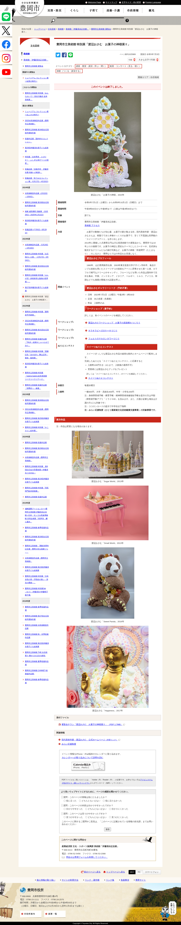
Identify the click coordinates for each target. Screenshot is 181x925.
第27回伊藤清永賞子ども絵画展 (36, 289)
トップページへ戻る (115, 872)
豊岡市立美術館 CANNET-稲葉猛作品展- (36, 672)
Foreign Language (153, 2)
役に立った (71, 801)
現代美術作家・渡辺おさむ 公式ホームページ (91, 740)
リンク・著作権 (92, 880)
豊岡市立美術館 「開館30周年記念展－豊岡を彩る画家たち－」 (37, 549)
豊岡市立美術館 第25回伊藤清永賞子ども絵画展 (37, 420)
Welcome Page (94, 2)
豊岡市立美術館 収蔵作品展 (36, 442)
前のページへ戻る (92, 872)
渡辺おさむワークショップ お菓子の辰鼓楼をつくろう (114, 323)
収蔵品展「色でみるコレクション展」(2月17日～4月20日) (36, 180)
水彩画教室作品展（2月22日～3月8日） (36, 195)
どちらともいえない (91, 801)
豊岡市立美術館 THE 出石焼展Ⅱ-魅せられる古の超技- (36, 654)
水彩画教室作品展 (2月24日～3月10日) (36, 246)
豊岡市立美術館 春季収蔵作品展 (37, 529)
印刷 (130, 60)
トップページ (40, 29)
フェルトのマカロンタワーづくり (103, 339)
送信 (107, 829)
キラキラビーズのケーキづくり (102, 331)
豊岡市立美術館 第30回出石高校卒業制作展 (37, 402)
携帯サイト (140, 880)
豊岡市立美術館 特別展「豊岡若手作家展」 (37, 313)
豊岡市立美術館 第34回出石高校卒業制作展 (37, 131)
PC (139, 872)
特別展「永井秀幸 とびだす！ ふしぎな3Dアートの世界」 (37, 160)
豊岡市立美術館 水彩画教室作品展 (37, 626)
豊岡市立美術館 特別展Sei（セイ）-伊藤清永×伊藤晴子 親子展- (36, 591)
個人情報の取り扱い (46, 880)
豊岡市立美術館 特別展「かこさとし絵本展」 (37, 429)
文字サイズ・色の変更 (131, 2)
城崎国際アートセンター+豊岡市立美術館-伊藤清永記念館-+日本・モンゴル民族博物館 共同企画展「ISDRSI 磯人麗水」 (36, 515)
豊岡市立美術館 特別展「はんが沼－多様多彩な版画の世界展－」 (37, 278)
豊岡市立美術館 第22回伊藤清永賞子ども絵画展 (37, 645)
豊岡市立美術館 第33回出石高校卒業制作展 (37, 204)
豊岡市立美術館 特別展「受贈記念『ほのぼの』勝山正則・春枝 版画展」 (37, 354)
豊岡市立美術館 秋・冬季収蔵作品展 (37, 636)
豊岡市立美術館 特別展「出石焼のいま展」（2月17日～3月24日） (37, 257)
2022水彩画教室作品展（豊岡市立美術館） (37, 322)
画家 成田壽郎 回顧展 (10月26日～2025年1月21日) (36, 213)
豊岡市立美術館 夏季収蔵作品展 (37, 663)
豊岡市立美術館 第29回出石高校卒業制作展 (37, 450)
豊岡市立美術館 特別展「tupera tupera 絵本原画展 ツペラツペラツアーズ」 (36, 376)
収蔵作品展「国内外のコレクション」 (36, 140)
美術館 (61, 29)
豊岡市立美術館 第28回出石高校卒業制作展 (37, 538)
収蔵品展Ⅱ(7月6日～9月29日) (36, 231)
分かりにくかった (120, 809)
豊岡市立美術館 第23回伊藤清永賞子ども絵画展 (37, 568)
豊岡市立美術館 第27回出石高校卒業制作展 (37, 617)
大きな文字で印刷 (147, 60)
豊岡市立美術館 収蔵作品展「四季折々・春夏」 (36, 386)
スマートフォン (152, 872)
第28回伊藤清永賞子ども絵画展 (36, 222)
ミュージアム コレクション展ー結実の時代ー (37, 79)
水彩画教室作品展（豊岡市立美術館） (36, 459)
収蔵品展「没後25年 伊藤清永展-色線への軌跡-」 (36, 170)
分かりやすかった (74, 809)
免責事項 (125, 880)
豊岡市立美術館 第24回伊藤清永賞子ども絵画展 (37, 480)
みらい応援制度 (69, 744)
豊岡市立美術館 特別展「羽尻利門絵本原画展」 (37, 489)
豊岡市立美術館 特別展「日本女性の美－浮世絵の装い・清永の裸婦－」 (37, 579)
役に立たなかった (113, 801)
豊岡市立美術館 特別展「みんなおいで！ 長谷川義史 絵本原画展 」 (37, 96)
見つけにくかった (120, 817)
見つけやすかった (74, 817)
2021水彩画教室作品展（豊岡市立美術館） (37, 411)
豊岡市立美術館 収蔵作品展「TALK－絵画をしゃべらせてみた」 (37, 342)
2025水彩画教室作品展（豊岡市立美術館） (37, 122)
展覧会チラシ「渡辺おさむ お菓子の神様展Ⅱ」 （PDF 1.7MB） (93, 724)
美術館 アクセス (92, 225)
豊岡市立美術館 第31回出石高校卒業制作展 (37, 331)
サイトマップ (111, 2)
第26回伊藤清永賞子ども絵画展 (36, 365)
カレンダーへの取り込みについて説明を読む (82, 757)
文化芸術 (52, 29)
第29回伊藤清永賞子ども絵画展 (36, 149)
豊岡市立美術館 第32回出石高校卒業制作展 (37, 267)
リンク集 (110, 880)
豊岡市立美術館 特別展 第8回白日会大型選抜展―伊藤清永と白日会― (36, 469)
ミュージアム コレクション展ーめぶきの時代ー (37, 113)
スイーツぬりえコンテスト (100, 378)
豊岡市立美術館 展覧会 (101, 29)
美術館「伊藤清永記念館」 (77, 29)
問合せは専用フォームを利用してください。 (87, 857)
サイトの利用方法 (70, 880)
